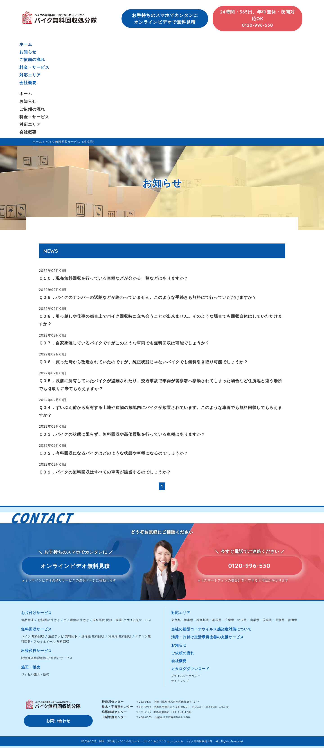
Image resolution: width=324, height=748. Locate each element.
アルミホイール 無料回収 (51, 641)
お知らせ (27, 51)
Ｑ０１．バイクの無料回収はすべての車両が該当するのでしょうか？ (105, 472)
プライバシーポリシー (185, 675)
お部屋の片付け (49, 620)
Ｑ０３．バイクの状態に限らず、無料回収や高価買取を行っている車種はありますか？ (122, 434)
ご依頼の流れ (32, 59)
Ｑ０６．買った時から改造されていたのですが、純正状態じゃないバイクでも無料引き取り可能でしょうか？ (143, 361)
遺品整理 (27, 620)
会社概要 (27, 82)
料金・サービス (34, 67)
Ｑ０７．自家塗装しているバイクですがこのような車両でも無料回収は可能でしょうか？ (124, 343)
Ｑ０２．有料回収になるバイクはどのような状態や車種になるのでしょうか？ (113, 453)
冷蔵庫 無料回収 (120, 636)
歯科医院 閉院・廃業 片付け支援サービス (122, 620)
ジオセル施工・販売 (35, 674)
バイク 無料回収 (32, 636)
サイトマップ (180, 680)
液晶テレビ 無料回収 (63, 636)
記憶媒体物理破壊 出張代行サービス (47, 658)
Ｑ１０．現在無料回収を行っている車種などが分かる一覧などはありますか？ (113, 278)
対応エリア (30, 75)
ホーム (25, 44)
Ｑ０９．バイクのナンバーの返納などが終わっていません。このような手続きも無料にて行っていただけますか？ (147, 297)
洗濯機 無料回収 (93, 636)
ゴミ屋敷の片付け (76, 620)
